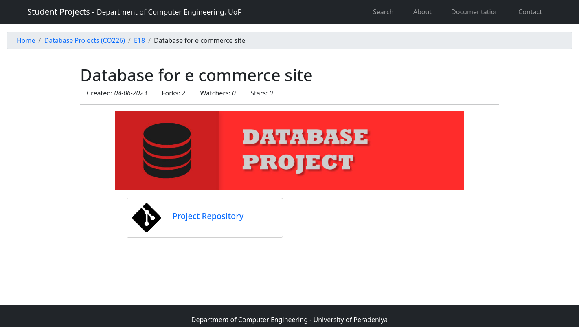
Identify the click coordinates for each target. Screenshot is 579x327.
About (422, 11)
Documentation (475, 11)
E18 (139, 40)
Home (26, 40)
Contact (530, 11)
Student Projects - (134, 11)
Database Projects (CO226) (84, 40)
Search (383, 11)
